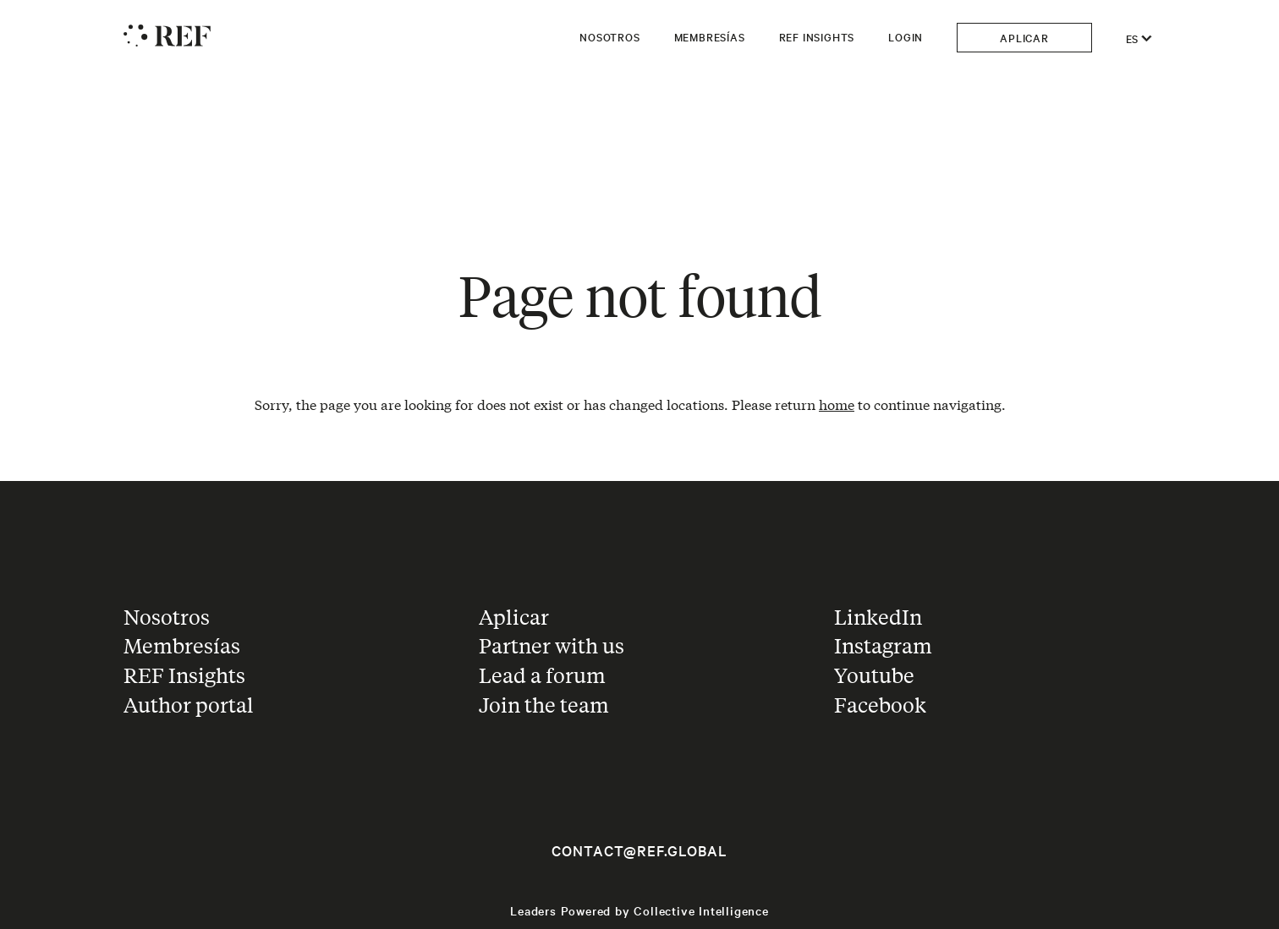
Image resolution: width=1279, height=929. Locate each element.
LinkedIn (878, 617)
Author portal (189, 704)
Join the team (544, 704)
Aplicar (1024, 37)
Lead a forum (542, 675)
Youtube (874, 675)
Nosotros (609, 36)
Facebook (880, 704)
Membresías (709, 36)
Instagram (883, 645)
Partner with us (551, 645)
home (836, 403)
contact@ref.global (639, 850)
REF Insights (817, 36)
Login (905, 36)
